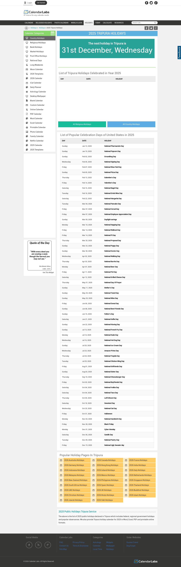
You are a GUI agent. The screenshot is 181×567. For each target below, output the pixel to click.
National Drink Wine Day (113, 193)
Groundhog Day (110, 157)
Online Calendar (36, 109)
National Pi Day (110, 235)
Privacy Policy (78, 542)
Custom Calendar (37, 105)
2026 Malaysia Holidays (74, 475)
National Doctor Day (111, 251)
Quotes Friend (132, 542)
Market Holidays (37, 52)
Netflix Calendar (37, 141)
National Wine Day (111, 298)
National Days (36, 60)
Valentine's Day (110, 183)
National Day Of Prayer (112, 283)
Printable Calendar (38, 127)
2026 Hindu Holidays (105, 495)
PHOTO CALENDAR (61, 23)
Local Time (97, 549)
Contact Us (63, 546)
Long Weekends (36, 65)
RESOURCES (119, 23)
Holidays (34, 28)
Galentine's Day (110, 178)
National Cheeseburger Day (114, 377)
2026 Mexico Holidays (106, 475)
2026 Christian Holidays (74, 495)
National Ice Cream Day (113, 345)
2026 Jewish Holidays (73, 500)
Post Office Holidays (38, 56)
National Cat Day (110, 408)
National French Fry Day (113, 330)
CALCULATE (107, 23)
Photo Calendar (36, 132)
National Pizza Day (111, 172)
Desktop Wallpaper (38, 96)
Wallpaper (110, 546)
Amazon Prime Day (111, 351)
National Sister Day (111, 372)
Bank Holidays (36, 47)
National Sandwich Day (113, 419)
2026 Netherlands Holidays (140, 475)
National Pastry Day (111, 440)
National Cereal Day (111, 209)
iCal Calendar (35, 83)
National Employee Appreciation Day (117, 214)
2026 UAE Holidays (72, 490)
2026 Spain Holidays (105, 485)
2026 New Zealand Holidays (75, 480)
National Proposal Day (112, 241)
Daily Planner (35, 87)
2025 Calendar (36, 145)
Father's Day (109, 314)
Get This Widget (48, 272)
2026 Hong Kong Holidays (107, 465)
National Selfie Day (111, 319)
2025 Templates (36, 150)
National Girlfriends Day (113, 366)
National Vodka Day (111, 387)
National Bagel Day (111, 188)
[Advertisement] (39, 195)
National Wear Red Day (112, 167)
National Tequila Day (112, 356)
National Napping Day (112, 225)
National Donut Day (111, 303)
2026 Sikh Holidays (105, 500)
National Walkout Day (112, 230)
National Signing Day (112, 162)
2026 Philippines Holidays (107, 480)
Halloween (108, 414)
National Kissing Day (112, 324)
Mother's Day (109, 288)
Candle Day (108, 435)
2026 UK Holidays (104, 490)
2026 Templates (36, 74)
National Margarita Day (113, 199)
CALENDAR (29, 23)
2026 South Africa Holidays (75, 485)
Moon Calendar (36, 69)
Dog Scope (130, 546)
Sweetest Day (109, 403)
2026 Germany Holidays (74, 465)
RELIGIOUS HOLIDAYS (44, 23)
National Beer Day (111, 267)
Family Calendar (37, 136)
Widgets (109, 542)
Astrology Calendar (38, 92)
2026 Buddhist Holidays (139, 490)
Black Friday (109, 424)
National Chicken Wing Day (114, 361)
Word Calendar (36, 118)
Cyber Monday (109, 429)
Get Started (41, 3)
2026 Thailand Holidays (139, 485)
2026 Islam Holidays (137, 495)
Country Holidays (37, 38)
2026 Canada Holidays (106, 460)
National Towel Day (111, 293)
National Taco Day (111, 393)
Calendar (96, 546)
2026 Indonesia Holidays (74, 470)
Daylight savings (110, 220)
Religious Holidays (38, 43)
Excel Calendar (36, 123)
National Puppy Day (111, 246)
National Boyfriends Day (113, 382)
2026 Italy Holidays (137, 470)
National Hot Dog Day (112, 340)
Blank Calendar (36, 101)
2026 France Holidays (138, 460)
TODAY (97, 23)
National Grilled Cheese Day (114, 277)
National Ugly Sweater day (114, 445)
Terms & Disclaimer (80, 546)
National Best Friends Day (114, 309)
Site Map (63, 549)
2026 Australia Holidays (74, 460)
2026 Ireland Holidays (106, 470)
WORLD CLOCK (76, 23)
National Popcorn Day (112, 151)
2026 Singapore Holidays (139, 480)
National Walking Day (112, 256)
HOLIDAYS (89, 23)
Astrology (97, 542)
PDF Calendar (35, 114)
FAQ (61, 542)
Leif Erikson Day (110, 398)
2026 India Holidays (137, 465)
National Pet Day (110, 272)
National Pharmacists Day (114, 146)
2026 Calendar (36, 78)
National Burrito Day (111, 262)
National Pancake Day (112, 204)
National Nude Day (111, 335)
